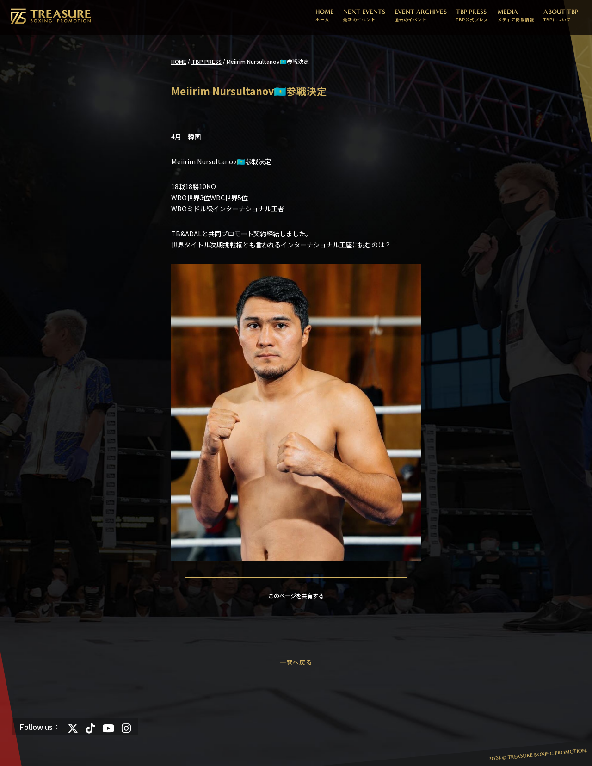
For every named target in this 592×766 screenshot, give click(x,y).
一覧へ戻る (296, 662)
